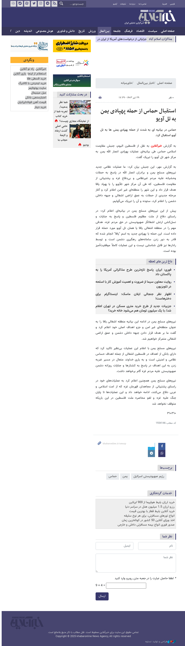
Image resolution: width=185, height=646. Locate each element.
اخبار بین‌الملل (144, 83)
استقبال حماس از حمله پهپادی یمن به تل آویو (137, 115)
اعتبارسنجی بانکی (34, 97)
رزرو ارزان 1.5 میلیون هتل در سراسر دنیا (149, 507)
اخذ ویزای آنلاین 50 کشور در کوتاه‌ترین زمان (147, 520)
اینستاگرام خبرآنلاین (40, 4)
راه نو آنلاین (26, 69)
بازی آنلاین (19, 74)
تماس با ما (142, 4)
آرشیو (114, 4)
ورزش (91, 31)
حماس (112, 476)
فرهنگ (128, 31)
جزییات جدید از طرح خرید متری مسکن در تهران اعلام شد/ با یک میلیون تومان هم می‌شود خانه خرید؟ (133, 308)
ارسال (101, 596)
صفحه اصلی (167, 31)
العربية (164, 4)
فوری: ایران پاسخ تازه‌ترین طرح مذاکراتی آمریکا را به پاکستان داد (133, 272)
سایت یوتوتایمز (36, 88)
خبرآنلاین (149, 17)
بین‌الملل (104, 31)
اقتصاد (140, 31)
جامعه (116, 31)
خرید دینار (39, 107)
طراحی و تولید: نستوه (160, 642)
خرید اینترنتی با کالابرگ (31, 83)
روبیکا (12, 4)
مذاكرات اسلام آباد (160, 39)
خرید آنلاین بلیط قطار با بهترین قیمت (151, 511)
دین (17, 31)
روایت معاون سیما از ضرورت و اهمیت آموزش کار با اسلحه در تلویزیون (133, 284)
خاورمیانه (125, 83)
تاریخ (81, 31)
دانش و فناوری (65, 31)
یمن (124, 476)
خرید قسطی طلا (35, 79)
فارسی (171, 4)
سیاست (151, 31)
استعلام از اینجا (36, 74)
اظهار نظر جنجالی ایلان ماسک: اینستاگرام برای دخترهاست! (133, 296)
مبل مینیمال (37, 93)
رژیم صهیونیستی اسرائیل (148, 476)
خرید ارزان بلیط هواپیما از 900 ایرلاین (151, 502)
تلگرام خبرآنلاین (46, 4)
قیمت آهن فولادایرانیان (31, 102)
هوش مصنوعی (44, 31)
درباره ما (132, 4)
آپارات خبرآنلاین (26, 4)
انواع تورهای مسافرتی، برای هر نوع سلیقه (148, 515)
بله (19, 4)
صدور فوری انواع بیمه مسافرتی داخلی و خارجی (145, 524)
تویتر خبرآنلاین (33, 4)
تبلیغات (122, 4)
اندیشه (27, 31)
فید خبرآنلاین (53, 4)
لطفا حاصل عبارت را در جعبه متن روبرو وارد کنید (144, 578)
